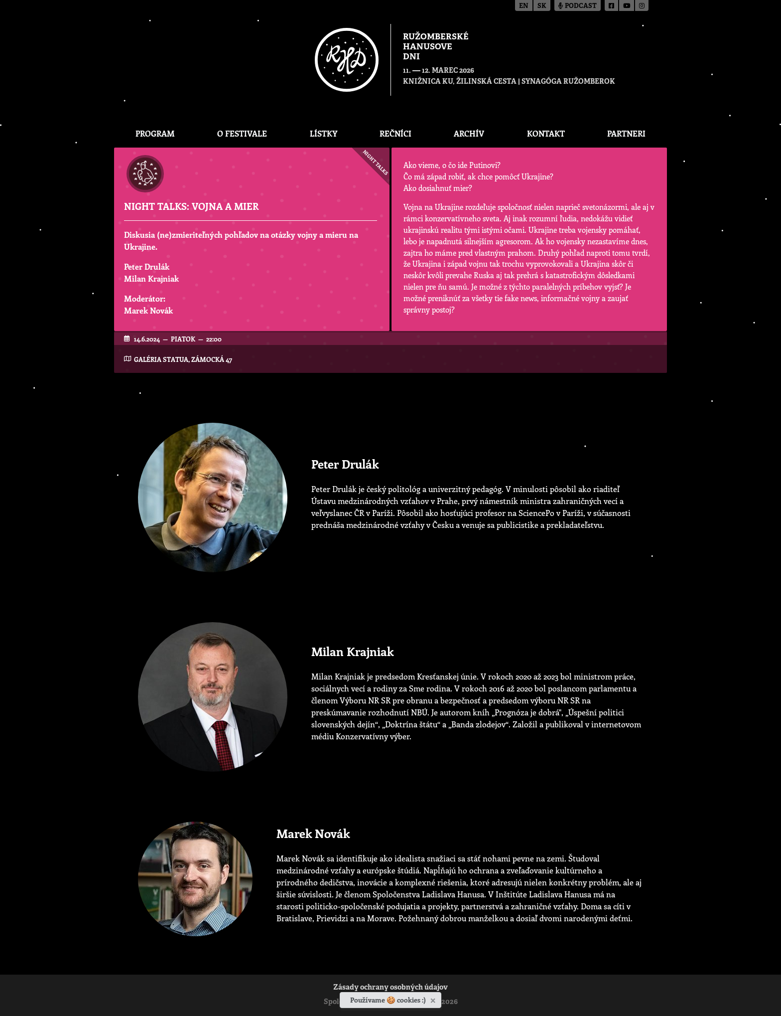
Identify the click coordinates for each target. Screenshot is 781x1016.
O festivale (242, 133)
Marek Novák (148, 310)
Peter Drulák (146, 266)
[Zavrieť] (434, 999)
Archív (469, 133)
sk (541, 6)
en (523, 6)
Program (155, 133)
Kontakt (546, 133)
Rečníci (395, 133)
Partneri (626, 133)
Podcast (577, 6)
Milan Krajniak (151, 278)
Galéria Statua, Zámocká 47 (183, 359)
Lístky (323, 133)
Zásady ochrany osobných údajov (390, 988)
